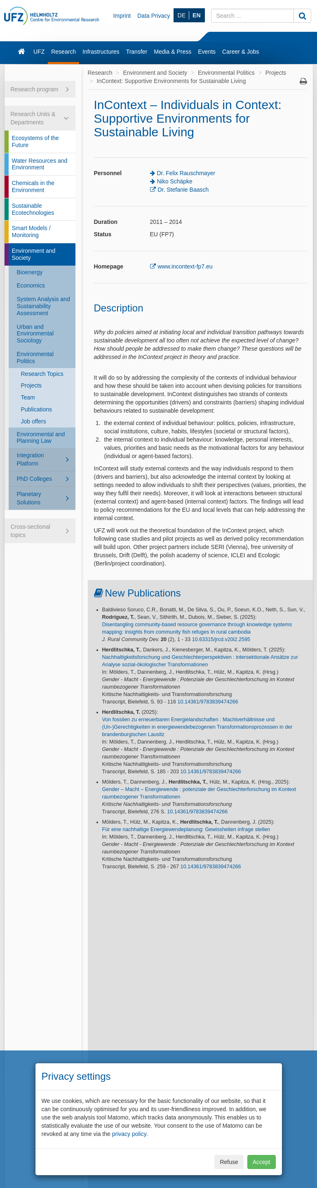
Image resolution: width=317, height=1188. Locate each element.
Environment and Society (34, 254)
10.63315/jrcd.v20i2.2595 (221, 639)
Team (28, 397)
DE (182, 15)
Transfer (137, 51)
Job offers (33, 421)
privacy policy (129, 1134)
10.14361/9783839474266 (207, 702)
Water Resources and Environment (40, 164)
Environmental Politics (35, 357)
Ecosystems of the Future (35, 141)
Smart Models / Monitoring (31, 231)
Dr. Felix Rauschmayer (186, 173)
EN (196, 15)
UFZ (39, 51)
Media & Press (172, 51)
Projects (31, 385)
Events (207, 51)
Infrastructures (100, 51)
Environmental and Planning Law (41, 437)
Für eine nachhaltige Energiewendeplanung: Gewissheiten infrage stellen (186, 829)
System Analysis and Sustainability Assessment (43, 306)
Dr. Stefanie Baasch (183, 189)
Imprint (122, 15)
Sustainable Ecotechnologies (33, 209)
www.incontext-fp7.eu (185, 266)
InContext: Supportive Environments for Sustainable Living (171, 81)
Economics (31, 285)
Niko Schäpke (175, 181)
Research (63, 51)
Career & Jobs (240, 51)
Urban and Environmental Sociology (35, 333)
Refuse (229, 1162)
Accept (261, 1162)
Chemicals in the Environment (33, 186)
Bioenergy (30, 272)
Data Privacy (153, 15)
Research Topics (42, 374)
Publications (36, 409)
